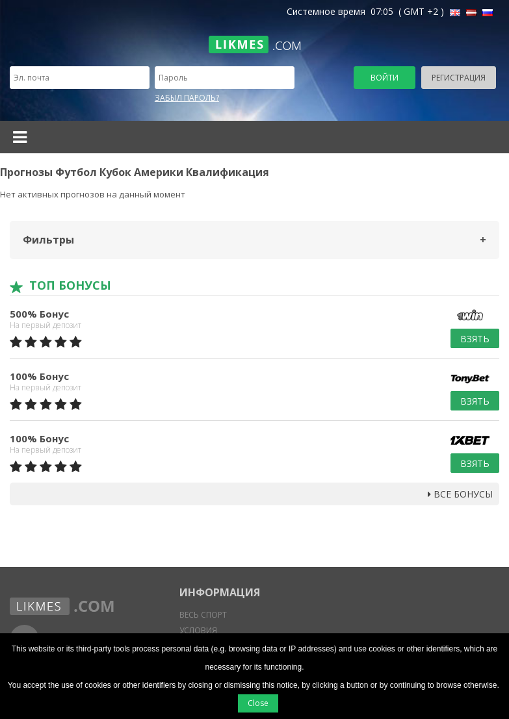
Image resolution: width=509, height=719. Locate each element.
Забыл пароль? (187, 97)
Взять (474, 339)
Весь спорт (203, 614)
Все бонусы (460, 494)
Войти (384, 77)
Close (258, 703)
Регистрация (459, 77)
